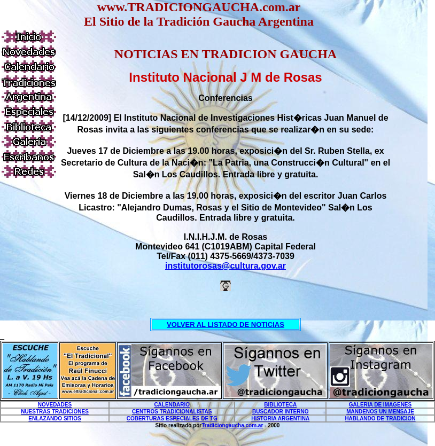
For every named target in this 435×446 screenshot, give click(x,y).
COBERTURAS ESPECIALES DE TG (172, 418)
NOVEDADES (55, 405)
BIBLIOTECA (280, 405)
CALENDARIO (172, 405)
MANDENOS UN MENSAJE (380, 411)
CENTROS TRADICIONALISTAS (172, 411)
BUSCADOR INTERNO (280, 411)
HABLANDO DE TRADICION (380, 418)
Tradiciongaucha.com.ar (232, 425)
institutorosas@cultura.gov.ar (225, 265)
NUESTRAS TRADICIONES (55, 411)
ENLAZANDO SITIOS (54, 418)
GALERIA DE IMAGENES (380, 405)
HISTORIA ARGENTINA (280, 418)
